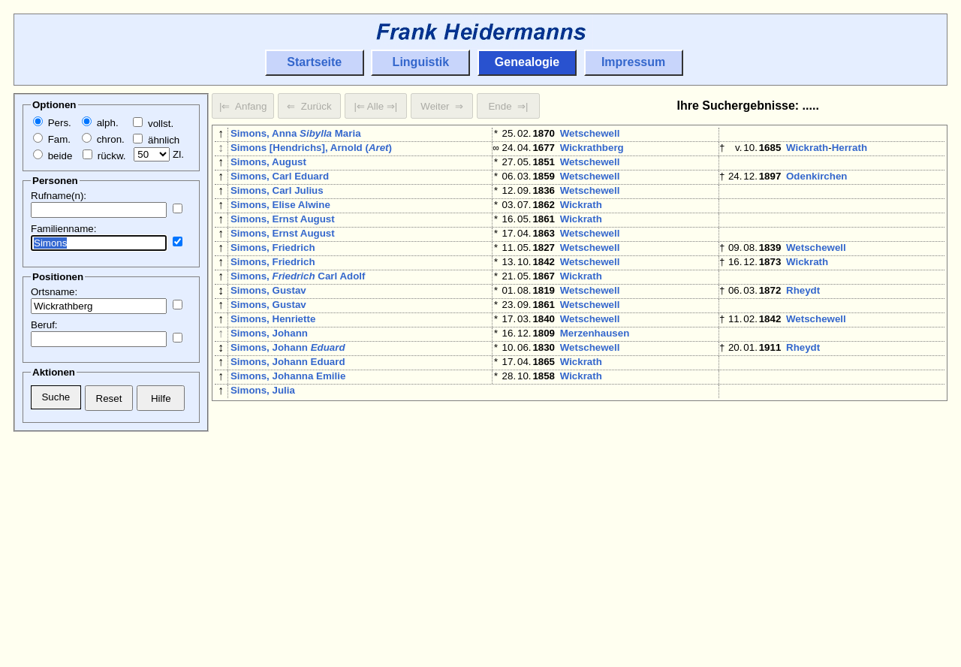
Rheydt (803, 323)
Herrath (849, 150)
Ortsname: (54, 291)
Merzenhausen (595, 375)
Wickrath (807, 150)
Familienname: (63, 228)
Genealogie (527, 62)
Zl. (159, 154)
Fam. (52, 139)
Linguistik (421, 62)
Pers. (52, 122)
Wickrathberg (592, 150)
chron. (103, 139)
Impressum (633, 62)
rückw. (104, 155)
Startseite (314, 62)
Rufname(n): (58, 195)
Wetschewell (590, 133)
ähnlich (156, 140)
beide (52, 155)
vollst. (153, 123)
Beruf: (44, 324)
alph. (100, 122)
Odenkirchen (816, 185)
